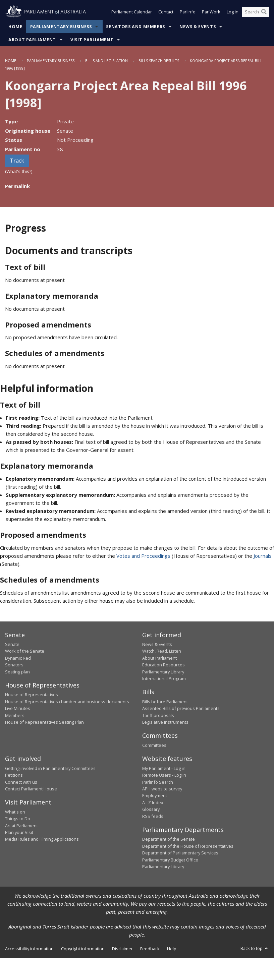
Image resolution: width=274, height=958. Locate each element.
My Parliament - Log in (163, 768)
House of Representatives (31, 695)
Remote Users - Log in (164, 775)
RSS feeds (152, 816)
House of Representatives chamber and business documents (67, 702)
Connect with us (21, 782)
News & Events (197, 26)
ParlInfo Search (157, 782)
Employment (154, 795)
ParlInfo (188, 13)
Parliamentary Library (163, 672)
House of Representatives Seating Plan (44, 722)
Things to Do (17, 819)
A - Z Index (152, 802)
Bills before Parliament (165, 702)
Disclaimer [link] (122, 949)
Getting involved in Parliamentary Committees (50, 768)
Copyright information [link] (83, 949)
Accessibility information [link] (29, 949)
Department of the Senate (168, 839)
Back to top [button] (254, 948)
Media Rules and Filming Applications (42, 839)
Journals (263, 555)
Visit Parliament (91, 40)
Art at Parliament (21, 826)
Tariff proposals (158, 715)
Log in (232, 13)
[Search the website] (255, 13)
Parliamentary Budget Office (170, 860)
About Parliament (32, 40)
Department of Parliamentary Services (180, 853)
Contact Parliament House (31, 789)
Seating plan (17, 672)
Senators (14, 665)
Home (15, 26)
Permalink (17, 186)
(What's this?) (19, 171)
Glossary (151, 809)
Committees (154, 745)
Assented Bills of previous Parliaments (181, 708)
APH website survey (162, 789)
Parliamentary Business (61, 26)
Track (17, 160)
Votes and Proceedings (143, 555)
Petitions (14, 775)
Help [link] (171, 949)
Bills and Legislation (106, 60)
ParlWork (211, 13)
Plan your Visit (19, 832)
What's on (15, 812)
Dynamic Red (18, 658)
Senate (12, 644)
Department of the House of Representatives (187, 846)
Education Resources (163, 665)
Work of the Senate (24, 651)
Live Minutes (17, 708)
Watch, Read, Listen (161, 651)
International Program (164, 678)
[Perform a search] (264, 13)
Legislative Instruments (165, 722)
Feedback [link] (150, 949)
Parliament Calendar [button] (131, 13)
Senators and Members (135, 26)
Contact (165, 13)
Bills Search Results (159, 60)
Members (14, 715)
